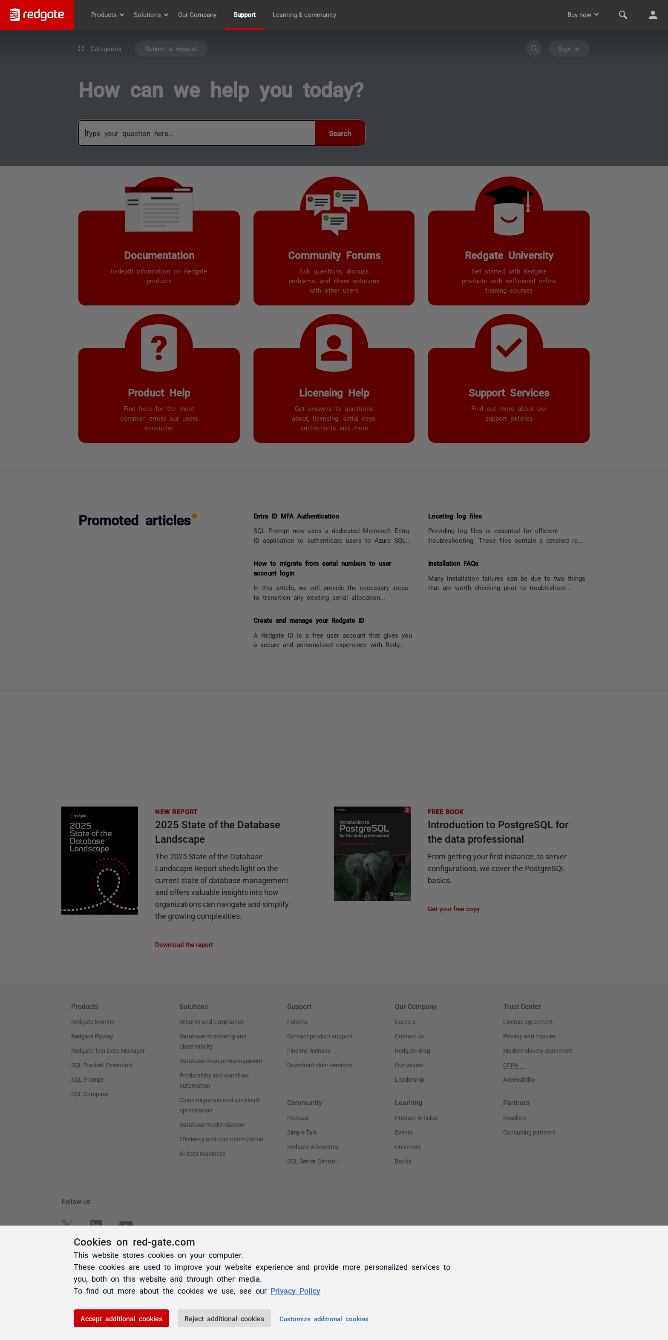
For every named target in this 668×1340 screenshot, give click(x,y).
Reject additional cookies (224, 1318)
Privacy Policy (295, 1290)
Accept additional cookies (121, 1318)
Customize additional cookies (324, 1318)
